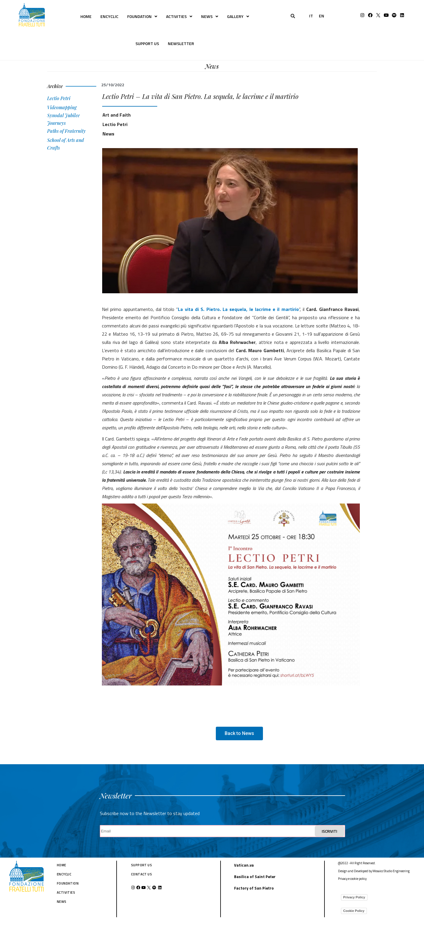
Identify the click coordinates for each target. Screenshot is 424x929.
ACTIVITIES (179, 16)
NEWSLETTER (181, 43)
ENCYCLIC (109, 16)
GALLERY (238, 16)
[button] (239, 733)
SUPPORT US (147, 43)
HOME (86, 16)
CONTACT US (141, 874)
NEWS (209, 16)
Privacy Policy (354, 897)
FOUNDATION (142, 16)
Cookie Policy (354, 911)
